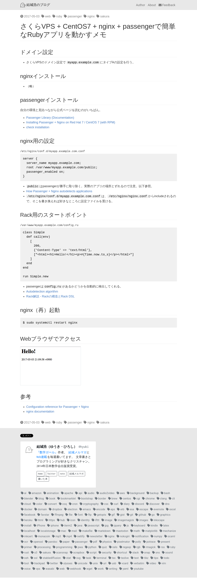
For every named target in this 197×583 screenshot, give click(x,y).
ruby (57, 16)
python (90, 552)
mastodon (120, 536)
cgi (136, 504)
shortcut (120, 558)
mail (72, 536)
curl (114, 509)
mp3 (56, 541)
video (151, 568)
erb (120, 514)
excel (171, 514)
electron (70, 514)
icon (71, 525)
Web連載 (42, 462)
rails (113, 552)
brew (112, 504)
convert (50, 509)
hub (61, 525)
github (140, 520)
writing (111, 574)
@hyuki (84, 452)
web (46, 16)
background (135, 498)
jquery (116, 531)
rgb (136, 552)
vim (162, 568)
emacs (85, 514)
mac (62, 536)
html (39, 525)
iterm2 (66, 531)
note (62, 479)
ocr (24, 547)
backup (153, 498)
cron (73, 509)
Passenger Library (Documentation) (50, 117)
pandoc (51, 547)
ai (23, 498)
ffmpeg (57, 520)
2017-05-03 (30, 16)
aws (121, 498)
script (91, 558)
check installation (37, 127)
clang (162, 504)
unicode (80, 568)
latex (164, 531)
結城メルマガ (77, 457)
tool (25, 568)
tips (154, 563)
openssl (36, 547)
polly (136, 547)
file (68, 520)
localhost (28, 536)
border (100, 504)
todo (164, 563)
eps (111, 514)
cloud (26, 509)
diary (125, 509)
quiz (103, 552)
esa (130, 514)
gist (121, 520)
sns (156, 558)
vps (36, 574)
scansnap (60, 558)
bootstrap (85, 504)
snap (145, 558)
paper (64, 547)
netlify (79, 541)
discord (138, 509)
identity (84, 525)
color (37, 509)
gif (111, 520)
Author (140, 5)
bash (165, 498)
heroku (27, 525)
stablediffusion (50, 563)
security (105, 558)
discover (153, 509)
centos (125, 504)
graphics (163, 520)
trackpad (38, 568)
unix (93, 568)
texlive (123, 563)
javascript (91, 531)
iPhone (39, 531)
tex (112, 563)
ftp (88, 520)
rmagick (148, 552)
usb (112, 568)
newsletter (94, 541)
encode (99, 514)
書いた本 (43, 484)
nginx (89, 16)
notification (140, 541)
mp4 (67, 541)
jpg (105, 531)
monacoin (42, 541)
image (106, 525)
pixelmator (122, 547)
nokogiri (123, 541)
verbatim (137, 568)
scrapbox (77, 558)
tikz (144, 563)
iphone (53, 531)
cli (172, 504)
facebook (28, 520)
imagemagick (124, 525)
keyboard (138, 531)
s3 (34, 558)
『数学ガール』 (47, 457)
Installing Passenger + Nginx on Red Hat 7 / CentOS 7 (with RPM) (70, 122)
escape (142, 514)
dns (165, 509)
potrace (149, 547)
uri (103, 568)
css (104, 509)
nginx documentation (40, 417)
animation (51, 498)
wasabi (48, 574)
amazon (34, 498)
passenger (73, 16)
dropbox (55, 514)
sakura (102, 16)
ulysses (66, 568)
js (126, 531)
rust (25, 558)
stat (67, 563)
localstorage (46, 536)
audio (89, 498)
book (50, 504)
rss (161, 552)
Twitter (51, 479)
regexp (125, 552)
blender (27, 504)
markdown (103, 536)
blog (39, 504)
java (78, 531)
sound (167, 558)
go (151, 520)
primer (26, 552)
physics (105, 547)
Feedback (167, 5)
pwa (78, 552)
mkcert (27, 541)
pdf (93, 547)
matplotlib (149, 536)
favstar (43, 520)
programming (62, 552)
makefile (85, 536)
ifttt (95, 525)
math (135, 536)
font (78, 520)
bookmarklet (66, 504)
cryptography (89, 509)
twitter (52, 568)
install (26, 531)
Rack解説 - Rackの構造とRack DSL (50, 301)
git (130, 520)
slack (134, 558)
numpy (156, 541)
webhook (74, 574)
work (99, 574)
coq (63, 509)
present (164, 547)
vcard (123, 568)
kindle (152, 531)
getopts (100, 520)
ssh (24, 563)
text (135, 563)
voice (26, 574)
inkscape (157, 525)
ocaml (169, 541)
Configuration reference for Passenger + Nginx (57, 412)
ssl (34, 563)
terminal (99, 563)
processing (42, 552)
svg (77, 563)
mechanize (168, 536)
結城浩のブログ (35, 5)
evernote (157, 514)
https (50, 525)
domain (40, 514)
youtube (136, 574)
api (78, 498)
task (87, 563)
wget (87, 574)
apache (67, 498)
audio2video (105, 498)
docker (26, 514)
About (152, 5)
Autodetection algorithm (42, 296)
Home (40, 479)
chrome (148, 504)
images (142, 525)
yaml (123, 574)
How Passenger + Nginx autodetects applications (59, 192)
